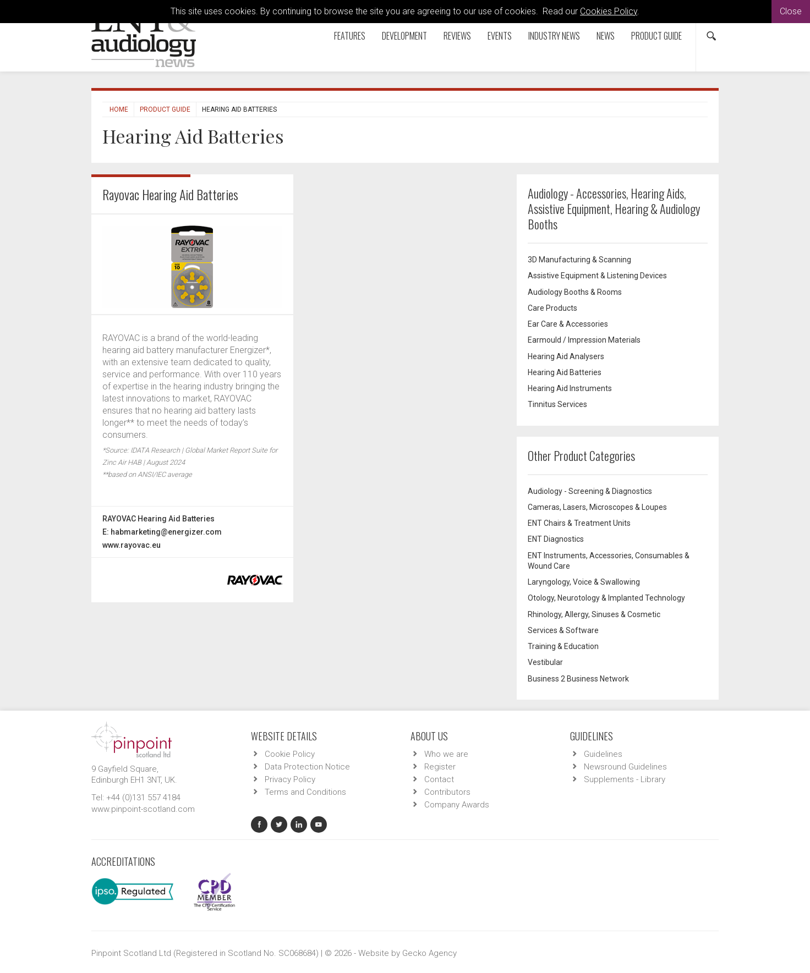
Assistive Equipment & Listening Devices (597, 275)
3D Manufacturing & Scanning (579, 259)
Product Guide (656, 35)
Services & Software (563, 630)
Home (119, 109)
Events (500, 35)
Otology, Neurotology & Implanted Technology (606, 597)
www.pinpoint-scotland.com (143, 809)
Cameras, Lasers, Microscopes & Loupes (597, 507)
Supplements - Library (624, 779)
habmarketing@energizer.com (166, 531)
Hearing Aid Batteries (564, 372)
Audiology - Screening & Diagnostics (590, 491)
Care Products (552, 308)
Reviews (457, 35)
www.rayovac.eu (131, 545)
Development (404, 35)
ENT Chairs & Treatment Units (579, 523)
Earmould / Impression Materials (584, 340)
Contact (439, 779)
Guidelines (603, 754)
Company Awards (456, 805)
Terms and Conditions (305, 792)
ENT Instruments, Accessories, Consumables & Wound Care (608, 560)
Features (349, 35)
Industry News (554, 35)
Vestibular (545, 662)
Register (440, 767)
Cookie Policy (290, 754)
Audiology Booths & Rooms (575, 292)
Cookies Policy (608, 11)
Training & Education (563, 646)
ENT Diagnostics (556, 539)
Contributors (447, 792)
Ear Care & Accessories (568, 324)
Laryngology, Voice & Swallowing (584, 582)
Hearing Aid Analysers (566, 356)
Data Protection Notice (307, 767)
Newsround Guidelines (625, 767)
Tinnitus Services (557, 404)
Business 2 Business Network (578, 678)
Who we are (446, 754)
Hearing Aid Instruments (570, 388)
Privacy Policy (290, 779)
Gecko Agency (429, 953)
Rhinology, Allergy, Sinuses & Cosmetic (594, 614)
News (605, 35)
